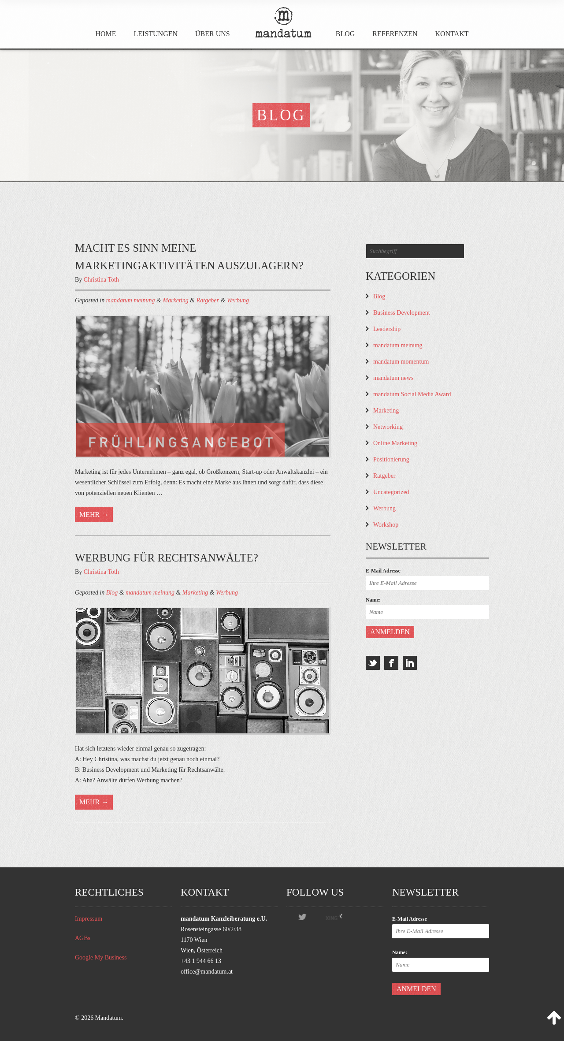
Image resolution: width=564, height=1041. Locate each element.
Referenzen (394, 33)
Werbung (238, 300)
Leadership (387, 329)
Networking (388, 427)
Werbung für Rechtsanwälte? (166, 558)
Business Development (401, 312)
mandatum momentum (401, 361)
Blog (345, 33)
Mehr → (93, 514)
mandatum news (393, 378)
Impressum (88, 918)
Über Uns (212, 33)
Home (105, 33)
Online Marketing (395, 443)
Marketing (175, 300)
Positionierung (391, 459)
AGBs (82, 938)
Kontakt (452, 33)
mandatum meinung (130, 300)
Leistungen (156, 33)
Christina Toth (101, 279)
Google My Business (100, 957)
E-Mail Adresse (383, 571)
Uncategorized (391, 492)
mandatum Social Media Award (412, 394)
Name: (373, 600)
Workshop (385, 524)
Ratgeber (208, 300)
